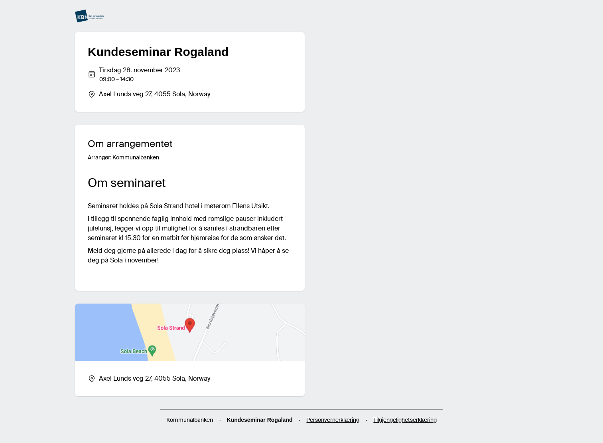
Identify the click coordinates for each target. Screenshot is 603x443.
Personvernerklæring (332, 419)
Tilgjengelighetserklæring (405, 419)
